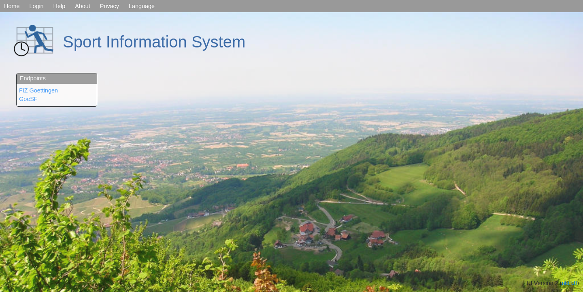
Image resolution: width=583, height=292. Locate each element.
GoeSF (28, 99)
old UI (569, 283)
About (82, 6)
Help (59, 6)
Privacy (109, 6)
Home (11, 6)
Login (36, 6)
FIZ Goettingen (38, 90)
